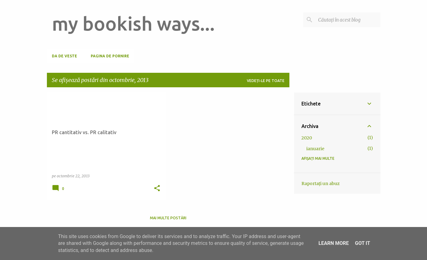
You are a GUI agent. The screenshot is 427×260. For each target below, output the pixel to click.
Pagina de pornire (110, 56)
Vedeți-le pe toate (265, 81)
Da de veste (64, 56)
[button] (157, 188)
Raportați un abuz (320, 183)
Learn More (333, 243)
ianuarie (315, 148)
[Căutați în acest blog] (348, 19)
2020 (306, 138)
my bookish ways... (133, 23)
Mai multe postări (168, 218)
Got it (362, 243)
